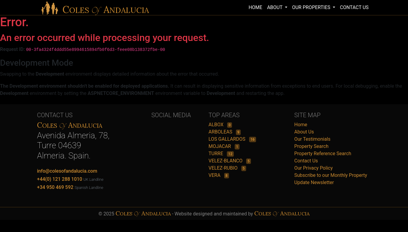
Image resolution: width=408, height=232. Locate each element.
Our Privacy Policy (313, 168)
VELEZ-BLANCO (226, 161)
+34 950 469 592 (55, 187)
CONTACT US (354, 7)
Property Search (311, 146)
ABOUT (275, 7)
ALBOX (217, 124)
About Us (304, 132)
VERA (215, 175)
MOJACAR (220, 146)
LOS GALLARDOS (228, 139)
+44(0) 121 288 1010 (59, 179)
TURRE (216, 153)
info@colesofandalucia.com (67, 171)
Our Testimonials (312, 139)
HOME (255, 7)
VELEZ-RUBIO (224, 168)
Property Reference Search (322, 153)
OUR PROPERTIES (312, 7)
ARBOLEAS (221, 132)
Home (300, 124)
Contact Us (306, 161)
